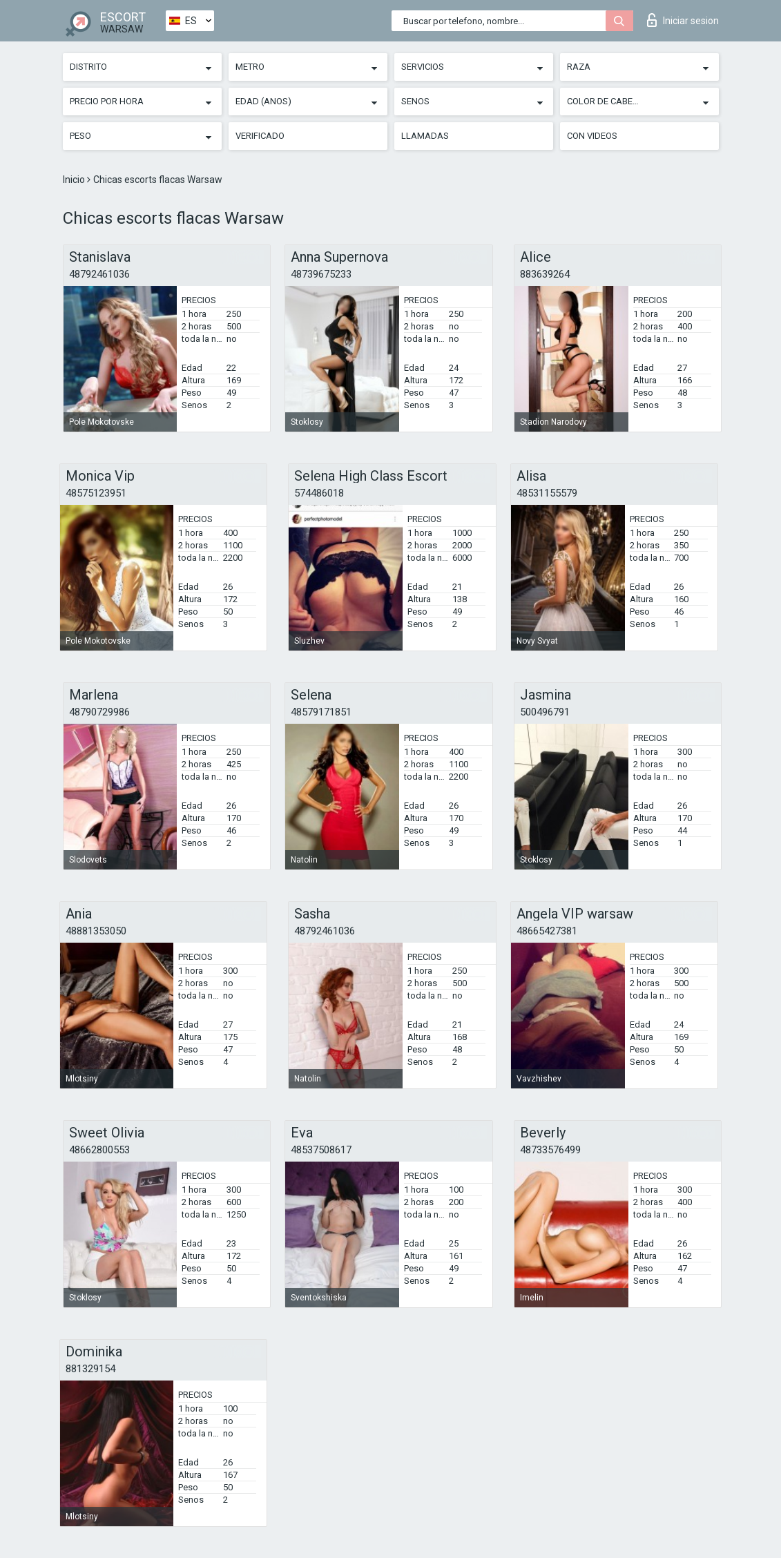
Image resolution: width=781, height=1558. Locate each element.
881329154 (90, 1369)
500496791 (545, 712)
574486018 (319, 493)
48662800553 (99, 1150)
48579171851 (321, 712)
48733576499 (550, 1150)
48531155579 (547, 493)
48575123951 (96, 493)
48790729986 (99, 712)
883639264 (545, 274)
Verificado (260, 136)
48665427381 (547, 931)
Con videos (592, 136)
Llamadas (425, 136)
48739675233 (321, 274)
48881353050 (96, 931)
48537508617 (321, 1150)
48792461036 (99, 274)
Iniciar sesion (683, 20)
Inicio (75, 179)
